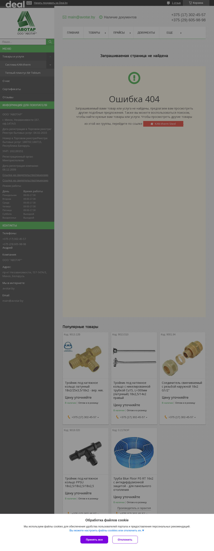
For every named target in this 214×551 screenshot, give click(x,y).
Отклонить (125, 539)
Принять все (94, 539)
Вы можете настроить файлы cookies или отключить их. (106, 530)
